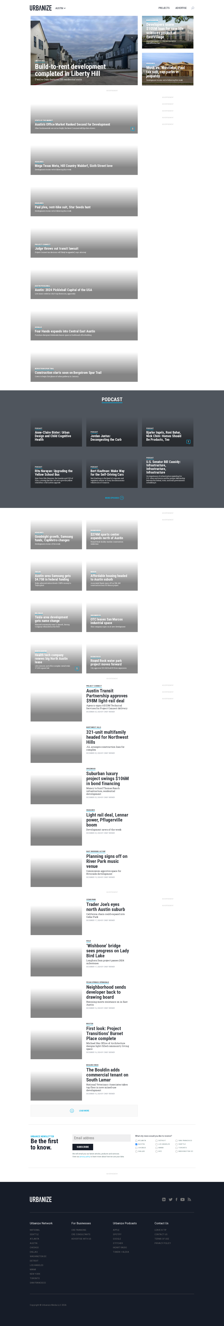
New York (35, 1274)
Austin (60, 8)
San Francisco (184, 1141)
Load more (84, 1111)
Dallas (140, 1151)
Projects (164, 7)
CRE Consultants (80, 1234)
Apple (116, 1230)
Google (117, 1239)
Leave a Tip (161, 1230)
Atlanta (140, 1141)
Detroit (161, 1141)
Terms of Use (162, 1239)
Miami (160, 1148)
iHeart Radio (120, 1247)
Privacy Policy (163, 1243)
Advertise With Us (81, 1239)
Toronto (181, 1148)
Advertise (181, 7)
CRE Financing (78, 1230)
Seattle (181, 1144)
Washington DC (184, 1151)
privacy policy (85, 1157)
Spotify (117, 1234)
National (35, 1230)
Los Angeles (163, 1144)
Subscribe (83, 1146)
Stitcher (118, 1243)
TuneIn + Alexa (121, 1252)
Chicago (140, 1148)
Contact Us (161, 1234)
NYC (159, 1151)
